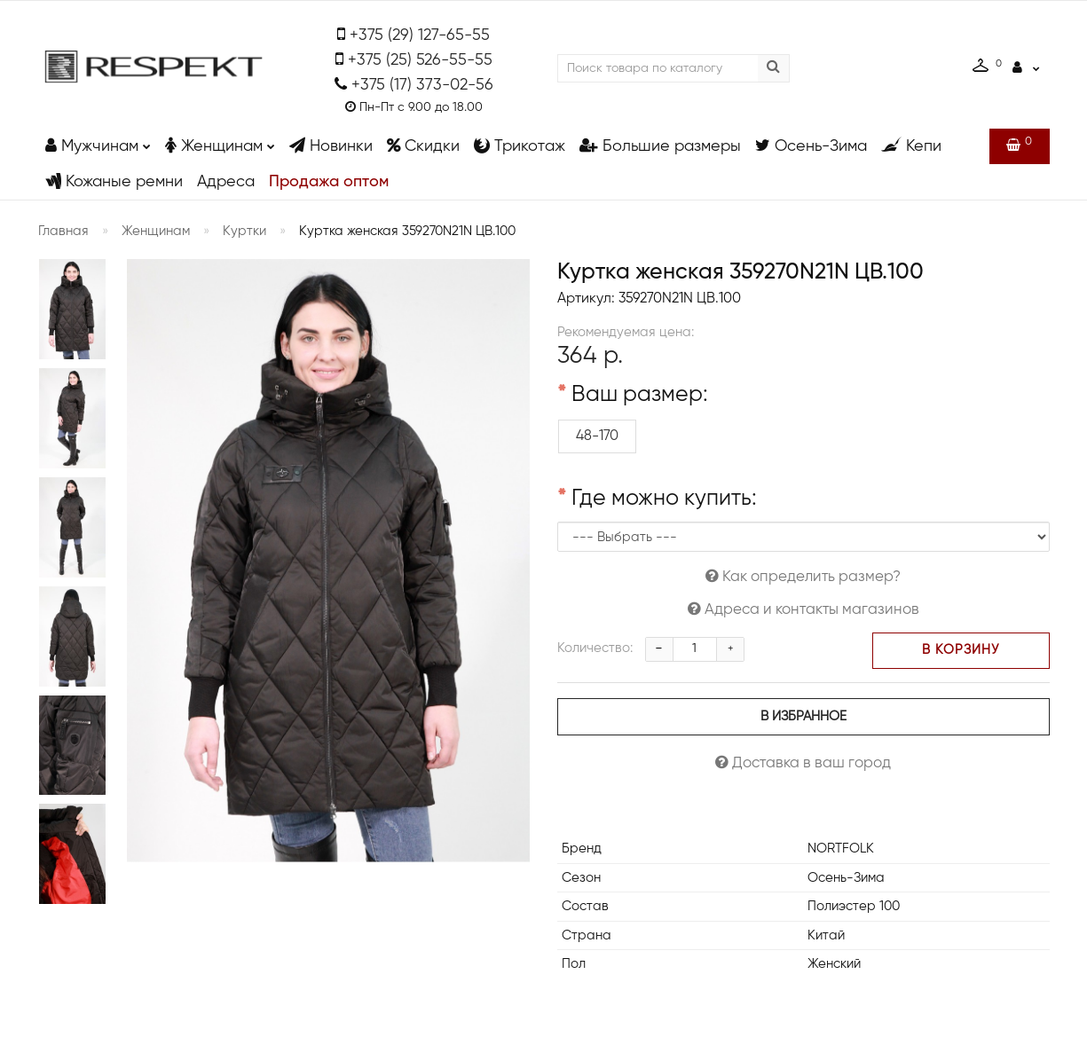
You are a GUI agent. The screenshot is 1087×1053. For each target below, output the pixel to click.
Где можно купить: (664, 499)
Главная (63, 231)
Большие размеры (660, 146)
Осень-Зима (811, 146)
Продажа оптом (329, 182)
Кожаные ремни (114, 181)
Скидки (423, 146)
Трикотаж (519, 146)
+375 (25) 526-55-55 (420, 60)
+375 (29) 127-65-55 (420, 35)
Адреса (226, 182)
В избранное (803, 716)
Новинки (331, 146)
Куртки (244, 231)
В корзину (961, 650)
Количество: (595, 648)
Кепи (911, 146)
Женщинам (220, 141)
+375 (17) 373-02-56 (422, 85)
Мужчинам (98, 141)
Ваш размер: (639, 396)
